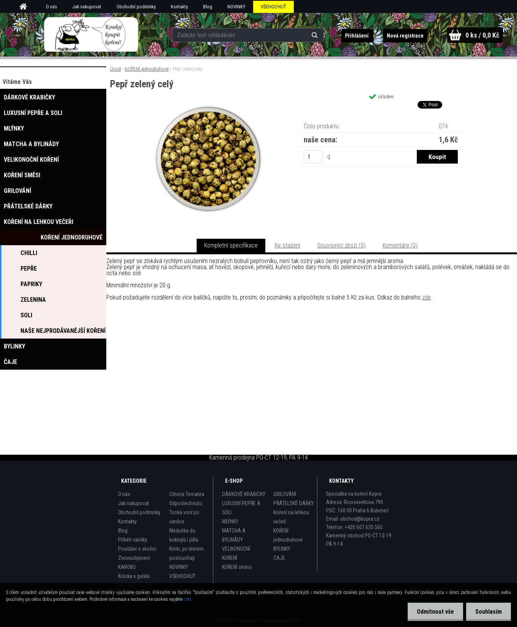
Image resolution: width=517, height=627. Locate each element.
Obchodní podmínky (136, 6)
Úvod (115, 69)
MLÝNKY (230, 521)
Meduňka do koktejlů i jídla (183, 535)
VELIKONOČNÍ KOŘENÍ (236, 553)
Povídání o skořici (137, 549)
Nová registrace (404, 36)
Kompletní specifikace (231, 245)
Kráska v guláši (134, 576)
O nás (51, 6)
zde (426, 297)
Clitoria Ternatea (186, 494)
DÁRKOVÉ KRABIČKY (243, 494)
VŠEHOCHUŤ (273, 6)
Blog (207, 6)
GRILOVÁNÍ (284, 494)
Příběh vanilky (132, 540)
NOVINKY (236, 6)
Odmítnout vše (434, 611)
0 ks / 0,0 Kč (482, 35)
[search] (314, 35)
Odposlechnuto (185, 503)
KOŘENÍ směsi (237, 567)
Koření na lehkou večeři (291, 517)
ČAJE (279, 558)
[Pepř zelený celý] (208, 106)
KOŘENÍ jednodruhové (147, 69)
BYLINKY (281, 549)
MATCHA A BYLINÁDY (234, 535)
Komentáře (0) (400, 245)
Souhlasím (488, 611)
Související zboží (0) (341, 245)
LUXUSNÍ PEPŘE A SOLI (241, 507)
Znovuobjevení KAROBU (134, 562)
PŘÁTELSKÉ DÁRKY (293, 503)
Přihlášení (356, 36)
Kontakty (179, 6)
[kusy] (313, 156)
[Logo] (91, 35)
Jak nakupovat (86, 6)
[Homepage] (26, 7)
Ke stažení (287, 245)
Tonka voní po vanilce (184, 517)
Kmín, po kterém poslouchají (186, 553)
